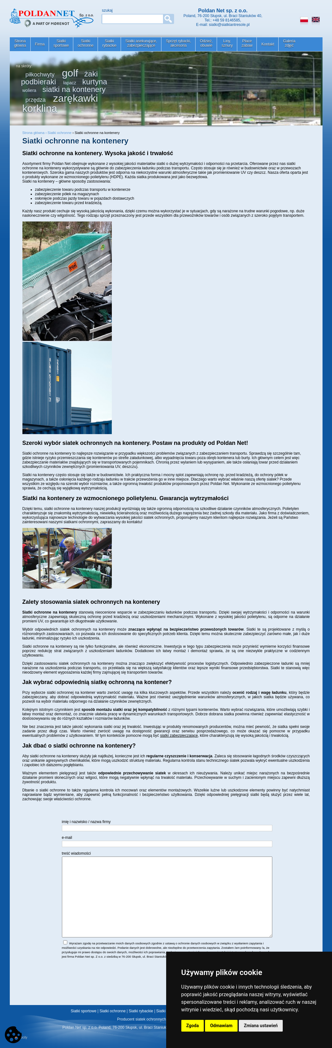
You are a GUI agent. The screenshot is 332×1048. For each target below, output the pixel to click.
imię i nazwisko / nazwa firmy (86, 822)
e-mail (67, 837)
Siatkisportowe (61, 43)
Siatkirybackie (109, 43)
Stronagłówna (20, 43)
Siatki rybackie (141, 1011)
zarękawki (75, 98)
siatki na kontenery (74, 89)
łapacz (69, 82)
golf (70, 73)
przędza (36, 100)
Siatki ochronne (60, 133)
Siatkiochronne (86, 43)
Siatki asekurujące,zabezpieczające (141, 43)
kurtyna (94, 81)
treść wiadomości (76, 853)
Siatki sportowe (83, 1011)
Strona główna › (35, 133)
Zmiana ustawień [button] (261, 1025)
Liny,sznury (226, 43)
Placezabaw (247, 43)
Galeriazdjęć (289, 43)
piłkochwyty (40, 74)
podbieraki (38, 81)
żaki (91, 74)
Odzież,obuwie (206, 43)
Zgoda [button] (192, 1025)
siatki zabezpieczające (179, 735)
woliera (29, 90)
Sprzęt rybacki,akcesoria (178, 43)
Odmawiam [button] (221, 1025)
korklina (39, 108)
